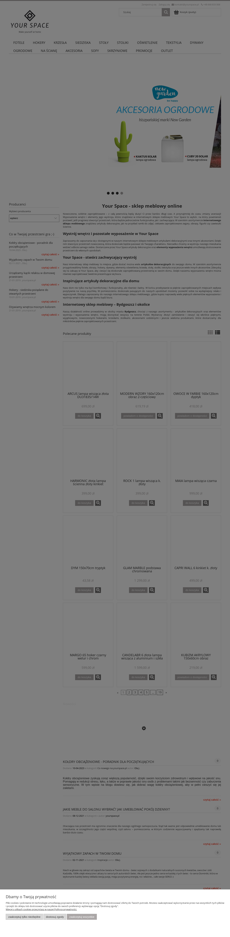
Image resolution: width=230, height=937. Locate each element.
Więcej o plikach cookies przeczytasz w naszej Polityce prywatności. (41, 909)
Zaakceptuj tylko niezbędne (24, 916)
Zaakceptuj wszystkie (81, 916)
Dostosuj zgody (55, 916)
